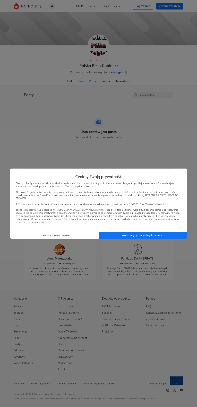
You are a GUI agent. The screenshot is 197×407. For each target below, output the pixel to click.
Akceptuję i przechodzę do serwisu (142, 235)
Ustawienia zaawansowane (54, 235)
